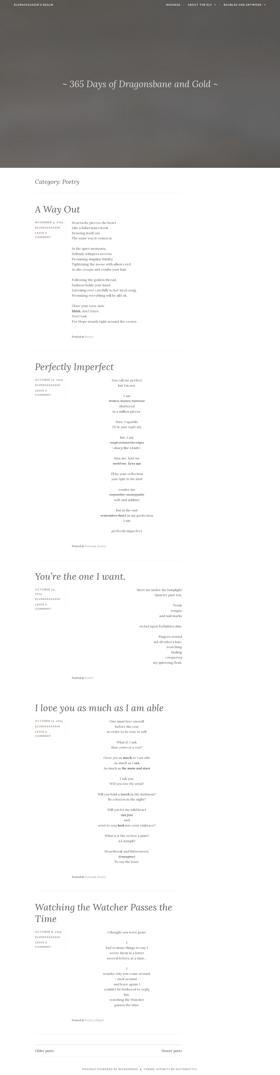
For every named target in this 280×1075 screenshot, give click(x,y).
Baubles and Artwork (251, 4)
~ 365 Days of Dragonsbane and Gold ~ (140, 84)
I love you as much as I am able (101, 707)
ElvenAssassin (47, 227)
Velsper (99, 1019)
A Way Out (58, 209)
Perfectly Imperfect (75, 366)
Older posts (44, 1050)
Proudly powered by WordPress (110, 1068)
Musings (182, 4)
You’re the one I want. (81, 576)
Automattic (186, 1068)
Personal (90, 546)
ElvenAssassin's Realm (25, 4)
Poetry (89, 336)
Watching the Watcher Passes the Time (106, 912)
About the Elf (209, 4)
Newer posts (171, 1050)
